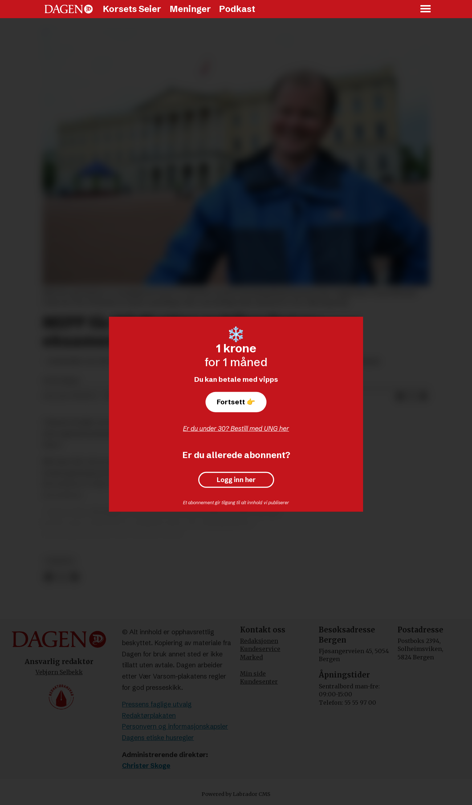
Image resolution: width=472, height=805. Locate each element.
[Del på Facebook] (400, 396)
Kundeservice (260, 648)
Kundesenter (259, 681)
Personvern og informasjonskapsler (175, 726)
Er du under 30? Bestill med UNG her (236, 428)
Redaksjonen (259, 640)
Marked (251, 657)
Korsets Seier (132, 9)
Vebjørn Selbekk (59, 672)
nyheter (59, 561)
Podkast (237, 9)
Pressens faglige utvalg (157, 704)
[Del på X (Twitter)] (411, 396)
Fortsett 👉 (236, 401)
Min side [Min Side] (253, 673)
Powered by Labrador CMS (236, 794)
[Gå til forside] (68, 9)
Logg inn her (236, 480)
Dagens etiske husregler (158, 737)
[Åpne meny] (426, 9)
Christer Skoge (146, 765)
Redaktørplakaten (149, 715)
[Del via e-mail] (423, 396)
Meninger (190, 9)
